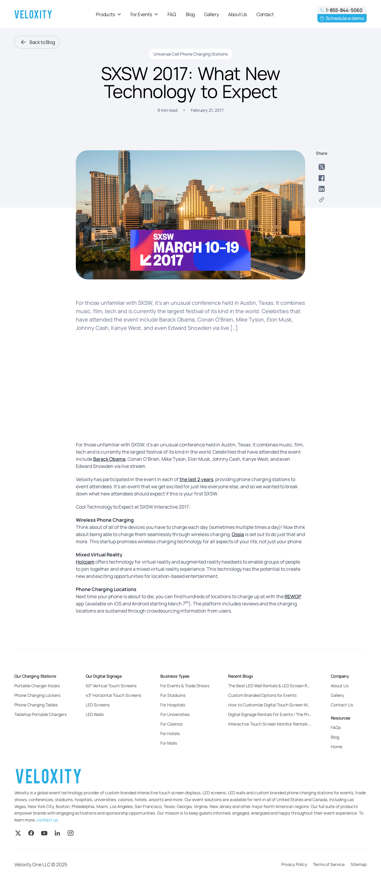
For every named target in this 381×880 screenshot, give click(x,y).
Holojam (85, 561)
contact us (47, 820)
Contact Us (342, 705)
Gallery (211, 14)
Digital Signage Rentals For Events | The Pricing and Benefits (285, 714)
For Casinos (171, 724)
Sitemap (359, 864)
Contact (265, 14)
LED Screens (98, 705)
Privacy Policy (294, 864)
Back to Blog (37, 42)
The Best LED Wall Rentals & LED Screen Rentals (273, 685)
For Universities (175, 714)
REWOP (293, 596)
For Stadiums (172, 695)
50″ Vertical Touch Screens (111, 685)
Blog (190, 14)
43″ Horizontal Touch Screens (114, 695)
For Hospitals (172, 705)
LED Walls (95, 714)
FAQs (336, 727)
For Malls (168, 743)
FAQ (172, 14)
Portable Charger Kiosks (37, 685)
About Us (237, 14)
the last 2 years (196, 479)
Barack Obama (109, 459)
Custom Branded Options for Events (262, 695)
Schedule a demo (342, 18)
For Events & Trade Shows (184, 685)
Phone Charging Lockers (37, 695)
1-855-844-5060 (341, 10)
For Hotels (170, 733)
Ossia (238, 534)
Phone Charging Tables (36, 705)
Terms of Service (329, 864)
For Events (144, 14)
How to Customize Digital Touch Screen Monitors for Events (284, 705)
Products (108, 14)
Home (336, 746)
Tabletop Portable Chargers (40, 714)
